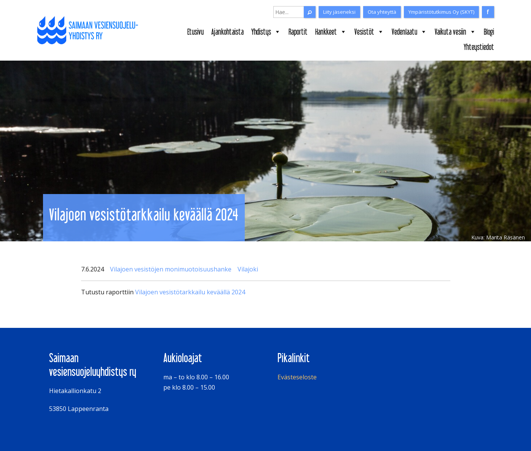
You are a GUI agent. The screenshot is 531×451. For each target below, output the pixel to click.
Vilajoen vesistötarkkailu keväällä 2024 (190, 292)
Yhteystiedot (479, 46)
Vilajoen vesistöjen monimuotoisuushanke (170, 269)
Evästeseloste (297, 377)
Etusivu (195, 31)
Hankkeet (331, 31)
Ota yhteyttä (382, 11)
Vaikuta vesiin (455, 31)
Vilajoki (248, 269)
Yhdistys (266, 31)
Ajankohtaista (227, 31)
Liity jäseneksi (339, 11)
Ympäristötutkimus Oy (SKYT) (441, 11)
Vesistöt (369, 31)
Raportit (298, 31)
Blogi (489, 31)
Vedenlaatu (409, 31)
